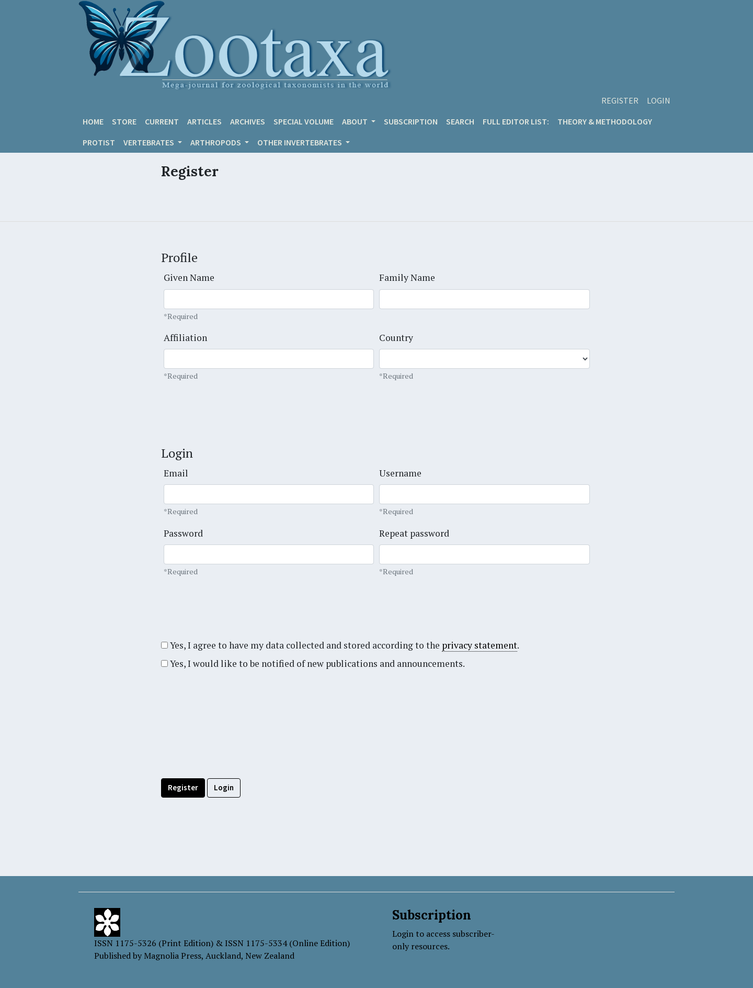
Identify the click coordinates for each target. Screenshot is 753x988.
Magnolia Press (172, 955)
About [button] (355, 121)
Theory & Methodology (604, 121)
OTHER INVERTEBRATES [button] (300, 142)
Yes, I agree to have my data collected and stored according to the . (340, 645)
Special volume (303, 121)
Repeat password (414, 533)
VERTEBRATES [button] (149, 142)
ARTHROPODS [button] (216, 142)
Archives (247, 121)
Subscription (411, 121)
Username (400, 473)
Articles (204, 121)
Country (396, 338)
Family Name (407, 277)
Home (93, 121)
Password (183, 533)
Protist (99, 142)
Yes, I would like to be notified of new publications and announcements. (313, 663)
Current (162, 121)
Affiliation (185, 338)
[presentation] (240, 747)
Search (460, 121)
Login (658, 100)
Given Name (189, 277)
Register (619, 100)
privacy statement (479, 645)
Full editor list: (516, 121)
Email (176, 473)
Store (124, 121)
